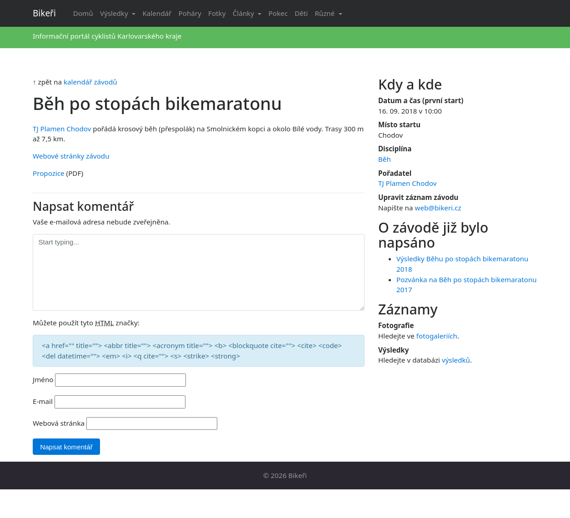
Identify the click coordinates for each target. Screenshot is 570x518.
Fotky (216, 13)
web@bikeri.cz (438, 207)
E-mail (43, 401)
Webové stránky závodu (71, 155)
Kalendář (156, 13)
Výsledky (115, 13)
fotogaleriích (436, 335)
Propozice (49, 173)
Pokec (278, 13)
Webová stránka (59, 423)
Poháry (190, 13)
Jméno (43, 379)
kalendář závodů (90, 81)
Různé (325, 13)
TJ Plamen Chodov (62, 128)
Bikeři (44, 13)
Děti (301, 13)
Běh (384, 159)
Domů (83, 13)
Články (244, 13)
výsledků (456, 359)
